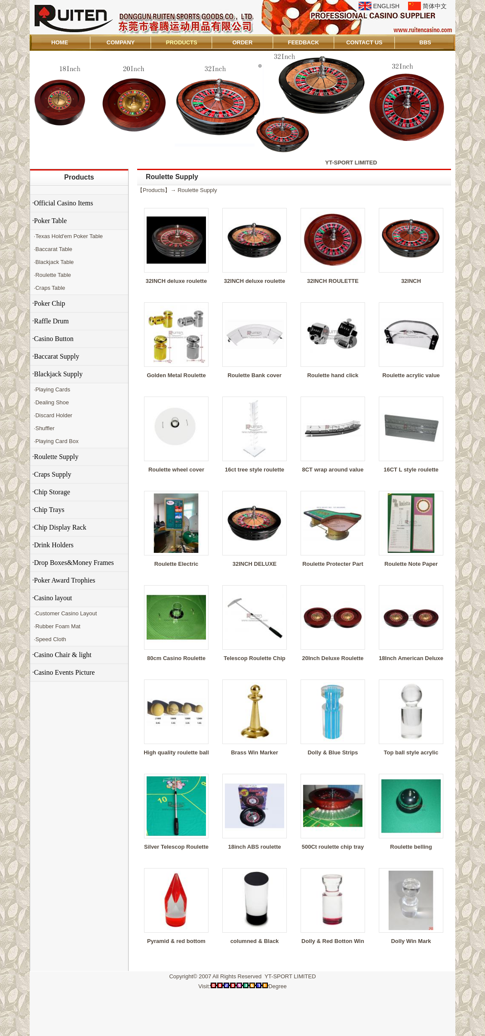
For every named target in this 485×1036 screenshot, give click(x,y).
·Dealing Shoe (50, 402)
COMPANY (121, 42)
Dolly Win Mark (411, 941)
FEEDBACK (303, 42)
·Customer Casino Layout (64, 613)
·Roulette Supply (55, 456)
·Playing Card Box (55, 441)
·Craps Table (48, 288)
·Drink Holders (53, 545)
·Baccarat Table (52, 249)
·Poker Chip (48, 303)
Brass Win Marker (254, 752)
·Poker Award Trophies (63, 580)
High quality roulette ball (176, 752)
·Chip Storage (51, 492)
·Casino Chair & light (62, 654)
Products (79, 177)
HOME (59, 42)
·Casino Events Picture (63, 672)
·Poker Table (49, 220)
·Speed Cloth (49, 639)
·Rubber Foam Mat (56, 626)
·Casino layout (52, 598)
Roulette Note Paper (411, 564)
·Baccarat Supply (55, 356)
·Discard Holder (52, 415)
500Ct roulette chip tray (333, 847)
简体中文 (435, 6)
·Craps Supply (51, 474)
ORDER (242, 42)
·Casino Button (53, 338)
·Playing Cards (51, 389)
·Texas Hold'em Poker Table (67, 236)
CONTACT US (364, 42)
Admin (42, 1028)
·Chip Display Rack (59, 527)
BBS (425, 42)
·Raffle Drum (50, 321)
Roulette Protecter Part (332, 564)
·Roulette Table (51, 275)
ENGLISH (386, 6)
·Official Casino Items (62, 203)
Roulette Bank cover (254, 375)
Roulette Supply (197, 190)
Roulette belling (411, 847)
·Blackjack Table (53, 262)
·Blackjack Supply (57, 374)
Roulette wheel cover (176, 469)
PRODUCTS (181, 42)
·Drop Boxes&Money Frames (73, 562)
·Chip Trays (48, 509)
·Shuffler (43, 428)
